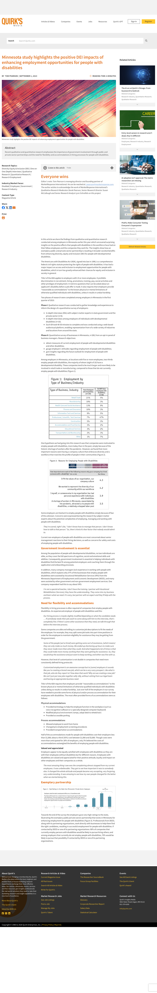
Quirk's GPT (118, 21)
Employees (15, 186)
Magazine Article (9, 198)
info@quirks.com (126, 908)
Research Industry (9, 189)
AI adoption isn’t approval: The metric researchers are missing (137, 179)
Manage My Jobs (48, 908)
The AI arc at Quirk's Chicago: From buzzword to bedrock (136, 89)
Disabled (5, 186)
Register (148, 21)
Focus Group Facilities (89, 881)
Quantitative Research (20, 174)
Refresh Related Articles (137, 247)
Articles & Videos (48, 21)
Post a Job (45, 904)
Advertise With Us (9, 909)
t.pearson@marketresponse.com (100, 184)
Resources (102, 21)
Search (11, 40)
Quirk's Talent (47, 912)
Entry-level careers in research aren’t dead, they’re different (137, 134)
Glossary (83, 900)
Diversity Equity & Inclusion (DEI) (15, 168)
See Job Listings (47, 900)
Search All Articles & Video (51, 885)
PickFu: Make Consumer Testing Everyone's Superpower (135, 224)
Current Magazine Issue (50, 877)
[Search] (80, 40)
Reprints (57, 924)
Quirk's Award (125, 885)
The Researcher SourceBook (92, 877)
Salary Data (85, 908)
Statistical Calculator (88, 912)
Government (26, 186)
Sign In (134, 21)
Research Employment (11, 177)
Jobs (90, 21)
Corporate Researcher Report (92, 904)
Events (79, 21)
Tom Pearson (11, 76)
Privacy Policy (47, 924)
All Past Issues (46, 881)
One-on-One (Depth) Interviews (19, 170)
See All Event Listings (128, 877)
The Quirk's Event (9, 904)
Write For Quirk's (48, 889)
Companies (65, 21)
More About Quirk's (10, 900)
